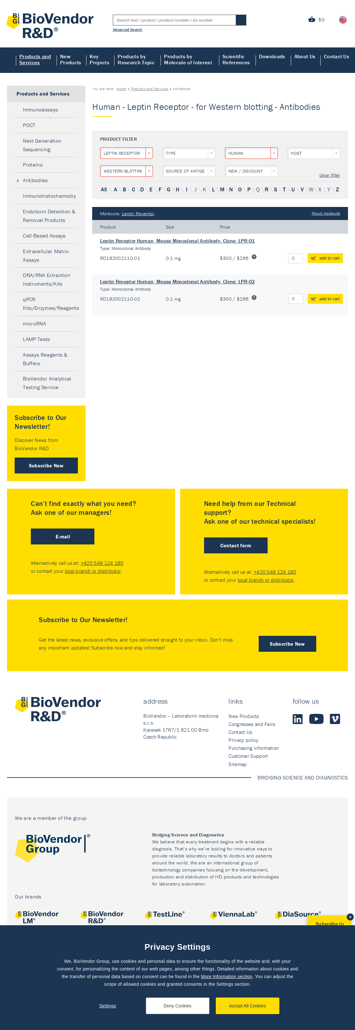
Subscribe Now (46, 465)
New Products (70, 59)
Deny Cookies (177, 1005)
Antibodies (35, 180)
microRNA (34, 323)
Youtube (316, 719)
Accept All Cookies (247, 1005)
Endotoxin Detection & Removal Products (49, 216)
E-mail (63, 536)
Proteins (33, 164)
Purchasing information (254, 748)
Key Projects (99, 59)
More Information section (226, 976)
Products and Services (35, 59)
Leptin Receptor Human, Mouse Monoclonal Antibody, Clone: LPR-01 (177, 241)
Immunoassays (40, 109)
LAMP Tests (36, 339)
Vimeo (335, 719)
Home (8, 60)
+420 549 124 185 (102, 563)
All (104, 189)
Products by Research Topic (136, 59)
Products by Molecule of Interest (188, 59)
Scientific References (236, 59)
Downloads (272, 56)
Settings (107, 1005)
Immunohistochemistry (49, 195)
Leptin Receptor (138, 213)
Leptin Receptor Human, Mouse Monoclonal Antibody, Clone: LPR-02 (177, 281)
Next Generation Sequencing (42, 145)
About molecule (326, 213)
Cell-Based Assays (44, 235)
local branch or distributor (93, 571)
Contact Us (336, 56)
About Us (305, 56)
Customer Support (248, 756)
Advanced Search (127, 29)
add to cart (329, 258)
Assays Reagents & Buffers (45, 359)
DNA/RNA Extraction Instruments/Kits (46, 279)
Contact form (235, 545)
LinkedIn (298, 719)
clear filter (329, 175)
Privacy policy (243, 740)
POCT (29, 125)
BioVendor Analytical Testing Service (47, 383)
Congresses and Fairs (252, 724)
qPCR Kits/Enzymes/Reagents (51, 303)
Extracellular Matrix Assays (46, 255)
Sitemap (238, 764)
